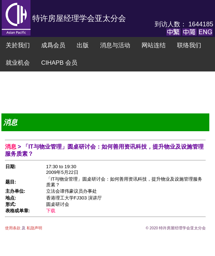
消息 (11, 147)
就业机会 (18, 62)
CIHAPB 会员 (59, 62)
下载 (50, 210)
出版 (83, 45)
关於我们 (18, 45)
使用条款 (13, 228)
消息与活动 (115, 45)
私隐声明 (34, 228)
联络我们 (189, 45)
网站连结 (154, 45)
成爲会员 (53, 45)
